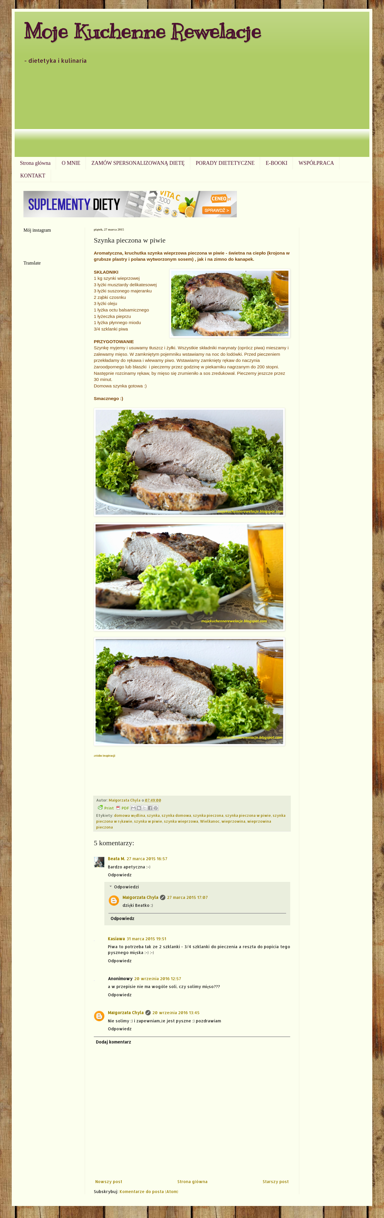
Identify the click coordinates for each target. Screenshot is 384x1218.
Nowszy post (108, 1181)
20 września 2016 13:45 (176, 1012)
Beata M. (116, 858)
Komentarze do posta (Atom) (149, 1191)
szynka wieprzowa (181, 821)
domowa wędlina (129, 815)
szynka (153, 815)
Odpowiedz (120, 874)
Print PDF (113, 807)
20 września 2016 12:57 (157, 978)
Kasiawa (116, 938)
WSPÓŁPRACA (316, 163)
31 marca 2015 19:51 (146, 938)
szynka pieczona (208, 815)
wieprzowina (233, 821)
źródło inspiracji (104, 755)
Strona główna (35, 163)
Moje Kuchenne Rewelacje (142, 31)
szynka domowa (176, 815)
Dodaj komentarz (113, 1041)
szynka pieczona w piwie (248, 815)
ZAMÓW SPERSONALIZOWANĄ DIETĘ (138, 163)
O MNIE (71, 163)
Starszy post (276, 1181)
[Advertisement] (192, 113)
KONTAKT (32, 176)
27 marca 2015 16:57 (147, 858)
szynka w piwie (148, 821)
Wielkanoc (210, 821)
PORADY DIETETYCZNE (225, 163)
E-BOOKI (276, 163)
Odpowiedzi (126, 886)
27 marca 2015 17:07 (187, 897)
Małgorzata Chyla (140, 897)
